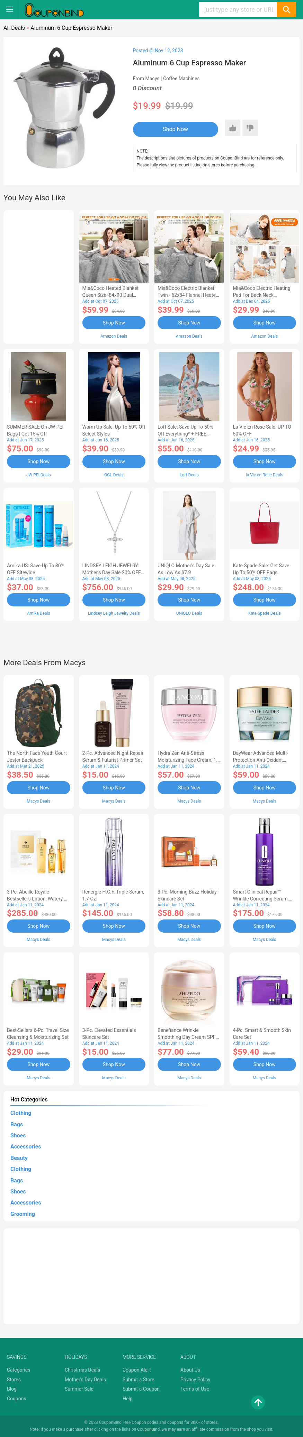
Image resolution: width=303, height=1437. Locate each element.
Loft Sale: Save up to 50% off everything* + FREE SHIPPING (185, 433)
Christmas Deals (82, 1370)
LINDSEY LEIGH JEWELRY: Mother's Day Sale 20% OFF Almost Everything (111, 572)
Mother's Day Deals (85, 1379)
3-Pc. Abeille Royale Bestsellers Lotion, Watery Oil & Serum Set (38, 898)
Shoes (18, 1135)
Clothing (20, 1113)
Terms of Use (194, 1389)
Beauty (19, 1158)
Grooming (22, 1214)
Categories (18, 1370)
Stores (14, 1379)
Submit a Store (138, 1379)
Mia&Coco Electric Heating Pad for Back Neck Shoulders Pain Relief (262, 295)
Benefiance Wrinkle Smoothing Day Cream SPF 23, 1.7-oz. (187, 1037)
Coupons (16, 1398)
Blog (12, 1389)
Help (128, 1398)
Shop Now (175, 129)
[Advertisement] (38, 276)
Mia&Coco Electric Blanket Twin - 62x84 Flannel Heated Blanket (188, 295)
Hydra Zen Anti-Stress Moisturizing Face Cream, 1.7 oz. (189, 760)
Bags (16, 1124)
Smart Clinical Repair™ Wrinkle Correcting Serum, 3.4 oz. (261, 898)
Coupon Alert (137, 1370)
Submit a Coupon (141, 1389)
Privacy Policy (195, 1379)
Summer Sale (79, 1389)
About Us (190, 1370)
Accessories (25, 1146)
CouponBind (148, 1429)
